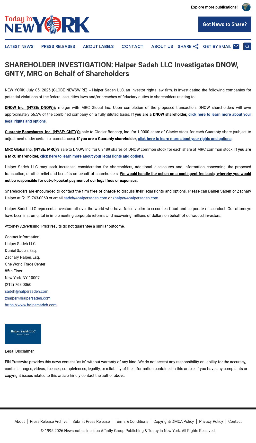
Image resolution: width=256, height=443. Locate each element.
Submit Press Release (91, 421)
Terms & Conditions (131, 421)
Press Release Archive (48, 421)
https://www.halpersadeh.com (31, 305)
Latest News (19, 46)
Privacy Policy (211, 421)
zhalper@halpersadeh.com (135, 198)
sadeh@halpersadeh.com (85, 198)
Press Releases (58, 46)
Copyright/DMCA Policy (173, 421)
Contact (132, 46)
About (20, 421)
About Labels (98, 46)
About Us (162, 46)
